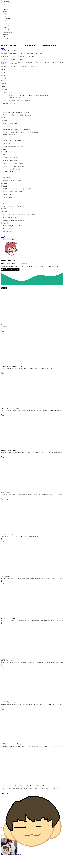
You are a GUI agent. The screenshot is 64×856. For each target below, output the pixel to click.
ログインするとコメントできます (8, 239)
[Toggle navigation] (10, 2)
